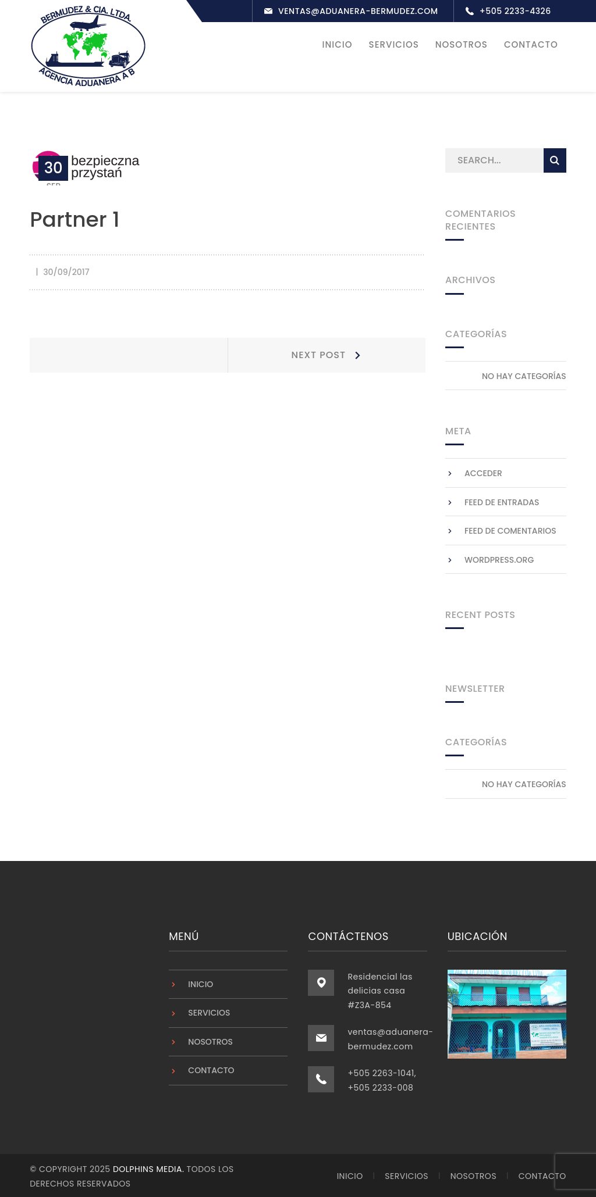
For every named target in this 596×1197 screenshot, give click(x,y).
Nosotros (210, 1040)
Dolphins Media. (150, 1168)
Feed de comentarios (510, 529)
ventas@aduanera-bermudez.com (358, 11)
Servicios (209, 1011)
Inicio (200, 982)
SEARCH (555, 159)
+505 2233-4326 (515, 11)
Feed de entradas (501, 500)
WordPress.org (499, 558)
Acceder (483, 472)
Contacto (211, 1069)
